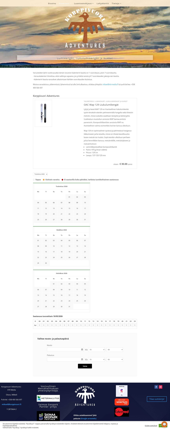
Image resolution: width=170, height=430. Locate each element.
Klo (86, 350)
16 (77, 208)
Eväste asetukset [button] (151, 426)
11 (38, 208)
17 (85, 208)
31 (85, 220)
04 (61, 240)
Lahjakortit (103, 4)
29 (69, 220)
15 (69, 208)
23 (77, 214)
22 (69, 214)
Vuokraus (64, 4)
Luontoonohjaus (83, 4)
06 (77, 240)
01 (38, 240)
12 (46, 208)
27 (54, 220)
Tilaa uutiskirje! (156, 399)
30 (77, 220)
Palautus (50, 355)
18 (38, 214)
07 (85, 240)
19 (46, 214)
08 (38, 246)
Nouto (49, 345)
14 (61, 208)
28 (61, 220)
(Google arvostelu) (88, 418)
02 (46, 240)
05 (69, 240)
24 (85, 214)
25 (38, 220)
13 (54, 208)
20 (54, 214)
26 (46, 220)
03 (54, 240)
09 (46, 246)
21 (61, 214)
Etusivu (52, 4)
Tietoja (115, 4)
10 (85, 203)
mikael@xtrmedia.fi (110, 84)
